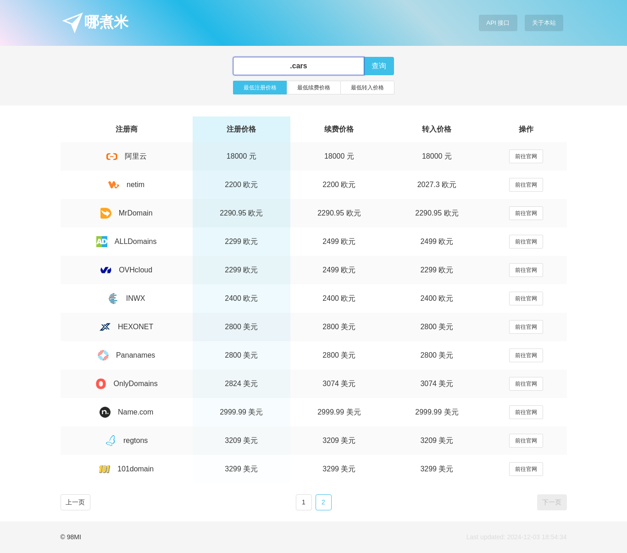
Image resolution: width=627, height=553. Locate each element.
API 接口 (498, 22)
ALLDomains (126, 241)
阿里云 (126, 156)
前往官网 (526, 156)
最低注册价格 (260, 87)
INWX (126, 298)
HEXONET (126, 327)
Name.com (126, 412)
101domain (126, 469)
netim (126, 184)
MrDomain (126, 213)
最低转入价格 (367, 87)
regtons (126, 440)
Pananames (126, 355)
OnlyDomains (126, 383)
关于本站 (544, 22)
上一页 (75, 502)
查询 (379, 66)
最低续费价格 (313, 87)
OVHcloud (126, 270)
